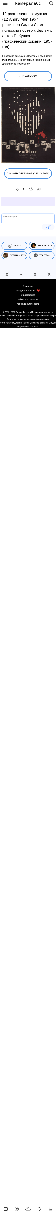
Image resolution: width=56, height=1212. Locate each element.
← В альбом (28, 76)
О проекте (28, 286)
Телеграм (41, 255)
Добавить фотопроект (28, 299)
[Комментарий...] (28, 218)
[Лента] (17, 1208)
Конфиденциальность (28, 303)
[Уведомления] (39, 1208)
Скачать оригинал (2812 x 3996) (28, 173)
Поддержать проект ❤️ (28, 290)
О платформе (28, 295)
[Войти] (50, 1208)
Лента (14, 246)
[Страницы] (5, 1208)
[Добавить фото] (28, 1208)
